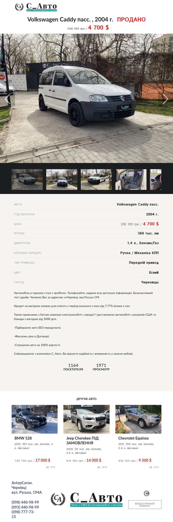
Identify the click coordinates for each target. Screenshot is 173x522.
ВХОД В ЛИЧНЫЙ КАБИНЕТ (145, 504)
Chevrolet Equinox (133, 438)
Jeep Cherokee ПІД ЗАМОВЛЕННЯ (82, 440)
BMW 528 (23, 438)
